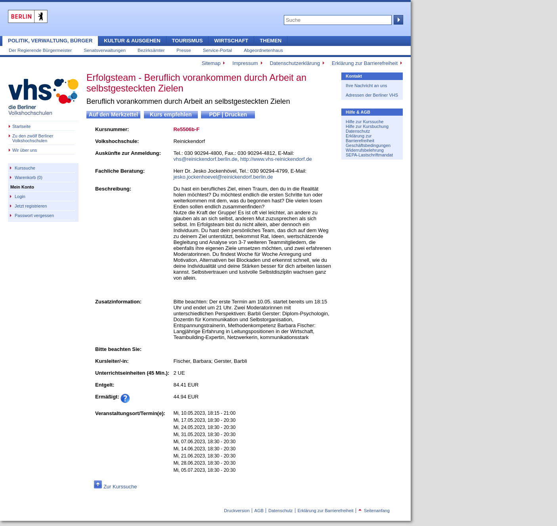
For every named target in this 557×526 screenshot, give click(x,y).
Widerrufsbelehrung (365, 150)
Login (20, 196)
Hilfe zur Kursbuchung (367, 126)
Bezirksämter (151, 50)
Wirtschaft (231, 41)
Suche (398, 20)
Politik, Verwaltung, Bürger (50, 41)
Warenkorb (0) (28, 177)
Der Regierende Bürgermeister (40, 50)
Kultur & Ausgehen (132, 41)
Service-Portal (217, 50)
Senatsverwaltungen (105, 50)
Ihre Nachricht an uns (366, 85)
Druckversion (236, 510)
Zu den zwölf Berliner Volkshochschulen (32, 138)
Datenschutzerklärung (295, 63)
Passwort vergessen (34, 215)
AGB (259, 510)
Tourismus (187, 41)
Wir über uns (24, 150)
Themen (270, 41)
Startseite (21, 126)
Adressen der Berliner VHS (372, 95)
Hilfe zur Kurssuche (364, 121)
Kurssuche (25, 168)
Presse (183, 50)
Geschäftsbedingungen (368, 145)
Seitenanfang (374, 510)
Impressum (245, 63)
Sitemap (211, 63)
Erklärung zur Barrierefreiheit (365, 63)
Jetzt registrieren (31, 206)
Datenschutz (358, 131)
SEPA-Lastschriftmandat (369, 154)
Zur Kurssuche (120, 487)
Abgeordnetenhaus (263, 50)
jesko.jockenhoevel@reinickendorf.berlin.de (223, 177)
